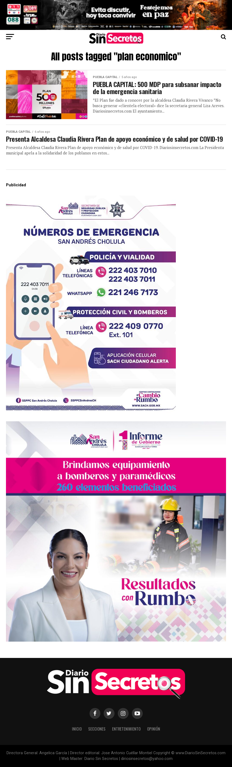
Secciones (97, 729)
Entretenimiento (126, 729)
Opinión (153, 729)
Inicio (77, 729)
